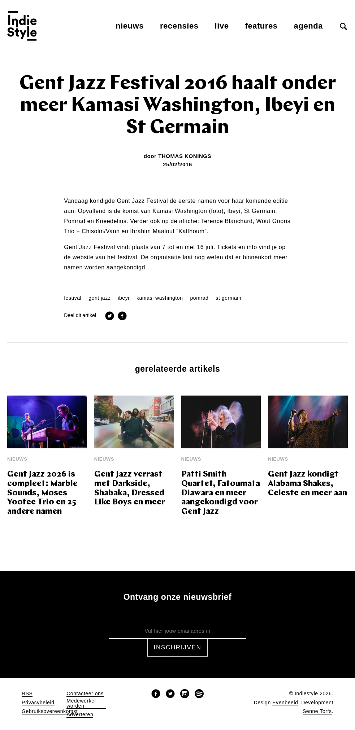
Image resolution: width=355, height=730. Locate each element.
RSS (27, 693)
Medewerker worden (81, 703)
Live (222, 25)
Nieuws (130, 25)
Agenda (308, 25)
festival (72, 298)
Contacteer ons (85, 693)
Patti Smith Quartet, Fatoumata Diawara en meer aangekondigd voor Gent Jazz (220, 493)
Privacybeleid (38, 702)
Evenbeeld (285, 702)
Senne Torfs (317, 711)
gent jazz (99, 298)
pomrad (199, 298)
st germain (228, 298)
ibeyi (123, 298)
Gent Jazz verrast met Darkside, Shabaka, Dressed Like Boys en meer (129, 488)
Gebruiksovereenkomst (50, 711)
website (83, 257)
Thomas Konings (184, 156)
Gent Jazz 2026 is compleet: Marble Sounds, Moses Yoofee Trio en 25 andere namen (42, 493)
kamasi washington (160, 298)
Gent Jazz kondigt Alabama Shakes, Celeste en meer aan (307, 484)
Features (261, 25)
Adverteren (79, 714)
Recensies (179, 25)
